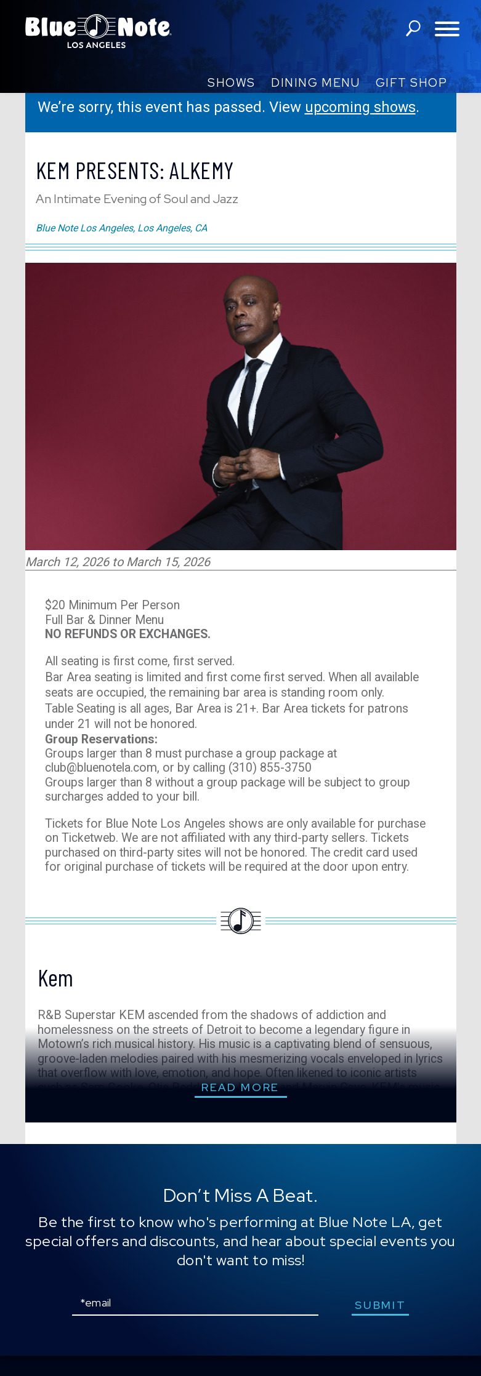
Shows (232, 82)
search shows (413, 30)
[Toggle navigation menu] (447, 29)
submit (382, 1325)
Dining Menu (315, 82)
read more (240, 1107)
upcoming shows (361, 107)
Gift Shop (412, 82)
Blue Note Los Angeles (99, 31)
